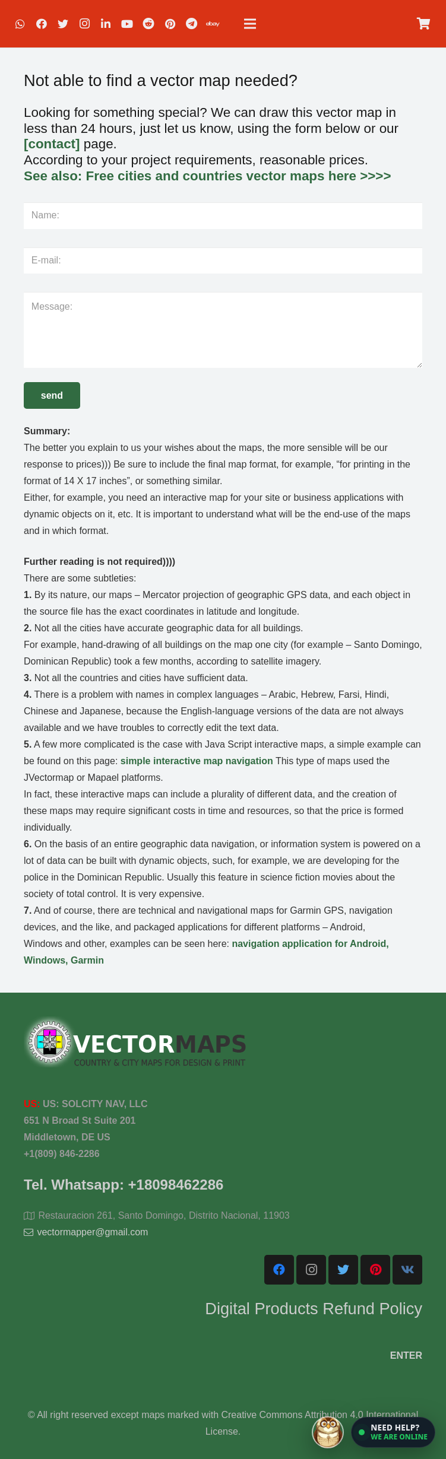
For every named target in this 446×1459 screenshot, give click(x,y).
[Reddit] (148, 23)
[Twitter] (63, 23)
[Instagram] (84, 23)
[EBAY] (212, 23)
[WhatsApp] (20, 23)
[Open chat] (373, 1432)
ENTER (406, 1355)
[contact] (52, 143)
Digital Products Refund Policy (313, 1308)
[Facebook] (41, 23)
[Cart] (423, 23)
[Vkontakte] (407, 1270)
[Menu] (250, 24)
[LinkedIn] (105, 23)
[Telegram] (191, 23)
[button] (393, 1432)
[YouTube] (127, 23)
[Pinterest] (170, 23)
